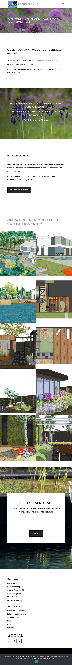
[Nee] (69, 659)
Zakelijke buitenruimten (16, 614)
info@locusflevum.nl (15, 600)
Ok (36, 662)
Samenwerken (13, 617)
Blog (9, 621)
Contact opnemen (19, 190)
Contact (36, 533)
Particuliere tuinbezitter (16, 611)
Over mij (10, 624)
